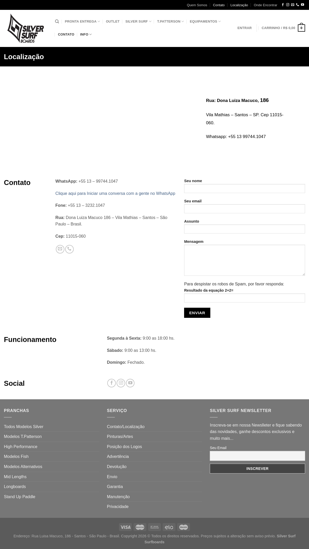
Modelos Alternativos (23, 466)
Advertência (118, 456)
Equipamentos (205, 21)
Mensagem (244, 259)
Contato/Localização (126, 426)
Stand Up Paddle (19, 497)
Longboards (15, 486)
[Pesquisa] (57, 21)
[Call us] (297, 5)
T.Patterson (170, 21)
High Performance (20, 446)
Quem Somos (197, 5)
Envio (112, 477)
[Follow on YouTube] (302, 5)
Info (86, 34)
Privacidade (118, 506)
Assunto (244, 228)
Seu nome (244, 188)
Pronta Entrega (82, 21)
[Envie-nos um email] (292, 5)
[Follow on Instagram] (287, 5)
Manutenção (118, 497)
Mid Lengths (15, 477)
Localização (239, 5)
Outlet (113, 21)
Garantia (115, 486)
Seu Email (218, 448)
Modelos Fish (16, 456)
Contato (219, 5)
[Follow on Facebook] (282, 5)
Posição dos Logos (124, 446)
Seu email (244, 208)
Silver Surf (138, 21)
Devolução (117, 466)
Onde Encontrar (265, 5)
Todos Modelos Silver (23, 426)
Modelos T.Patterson (23, 436)
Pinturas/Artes (120, 436)
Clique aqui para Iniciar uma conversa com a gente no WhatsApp (115, 193)
